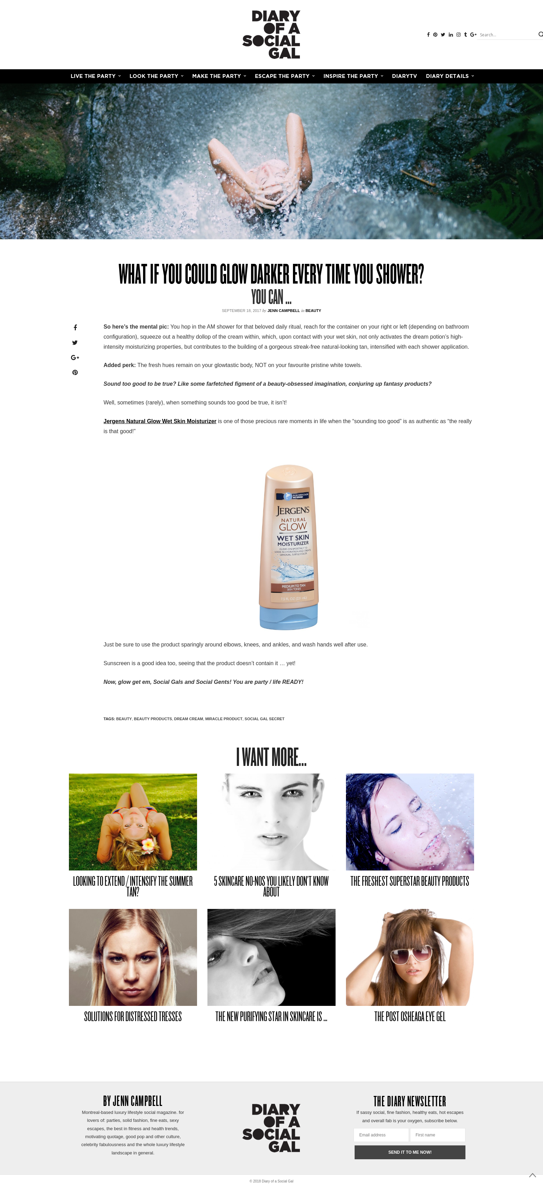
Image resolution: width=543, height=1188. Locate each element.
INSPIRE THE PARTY (350, 76)
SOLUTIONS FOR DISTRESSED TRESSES (133, 1017)
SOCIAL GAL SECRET (264, 719)
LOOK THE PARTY (154, 76)
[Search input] (507, 34)
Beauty (313, 311)
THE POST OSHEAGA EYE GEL (410, 1017)
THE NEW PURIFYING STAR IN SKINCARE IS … (271, 1017)
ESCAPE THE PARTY (282, 76)
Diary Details (447, 76)
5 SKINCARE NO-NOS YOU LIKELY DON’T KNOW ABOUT (271, 888)
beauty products (153, 719)
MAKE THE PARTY (216, 76)
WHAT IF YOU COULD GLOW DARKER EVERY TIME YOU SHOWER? (271, 276)
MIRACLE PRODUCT (224, 719)
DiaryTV (404, 76)
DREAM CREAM (188, 719)
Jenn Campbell (283, 311)
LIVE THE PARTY (93, 76)
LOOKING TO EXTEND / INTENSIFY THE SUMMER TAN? (133, 888)
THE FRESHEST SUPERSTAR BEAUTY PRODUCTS (409, 882)
